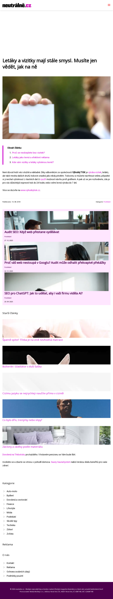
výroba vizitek (94, 172)
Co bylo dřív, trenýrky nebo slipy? (22, 420)
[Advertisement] (56, 29)
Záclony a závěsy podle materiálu (22, 446)
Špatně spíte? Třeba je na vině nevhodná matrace (32, 339)
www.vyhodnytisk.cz (30, 190)
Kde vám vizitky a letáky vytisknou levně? (33, 162)
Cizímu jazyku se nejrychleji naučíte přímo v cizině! (33, 393)
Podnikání (107, 202)
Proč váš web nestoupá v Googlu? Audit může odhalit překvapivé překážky (55, 263)
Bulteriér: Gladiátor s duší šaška (22, 366)
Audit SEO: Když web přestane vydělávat (31, 232)
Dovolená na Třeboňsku (13, 454)
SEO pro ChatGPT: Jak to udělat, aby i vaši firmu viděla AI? (43, 293)
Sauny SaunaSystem (61, 462)
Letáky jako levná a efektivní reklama (30, 157)
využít (43, 179)
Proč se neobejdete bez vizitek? (28, 152)
